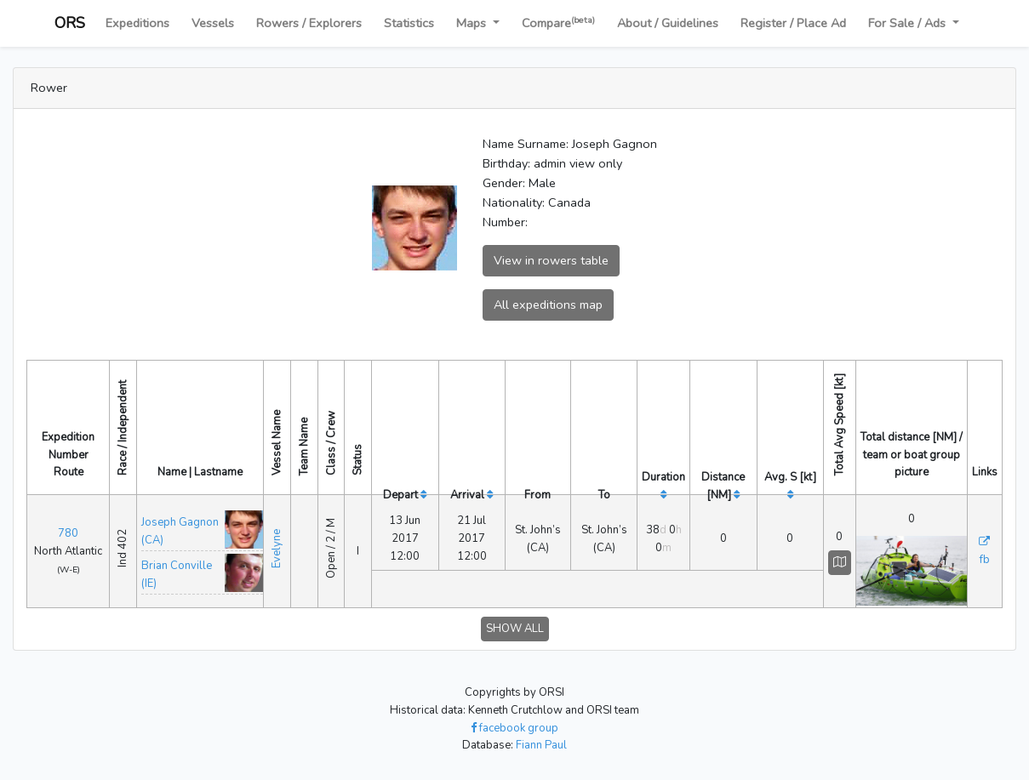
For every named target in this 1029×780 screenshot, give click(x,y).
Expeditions (137, 22)
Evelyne (276, 548)
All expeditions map (548, 304)
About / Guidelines (667, 22)
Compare (558, 22)
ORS (69, 23)
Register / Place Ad (793, 22)
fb (985, 559)
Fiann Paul (541, 745)
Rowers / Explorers (309, 22)
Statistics (409, 22)
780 (68, 533)
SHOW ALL (515, 628)
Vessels (213, 22)
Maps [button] (472, 22)
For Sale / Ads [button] (908, 22)
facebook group (514, 728)
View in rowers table (551, 260)
